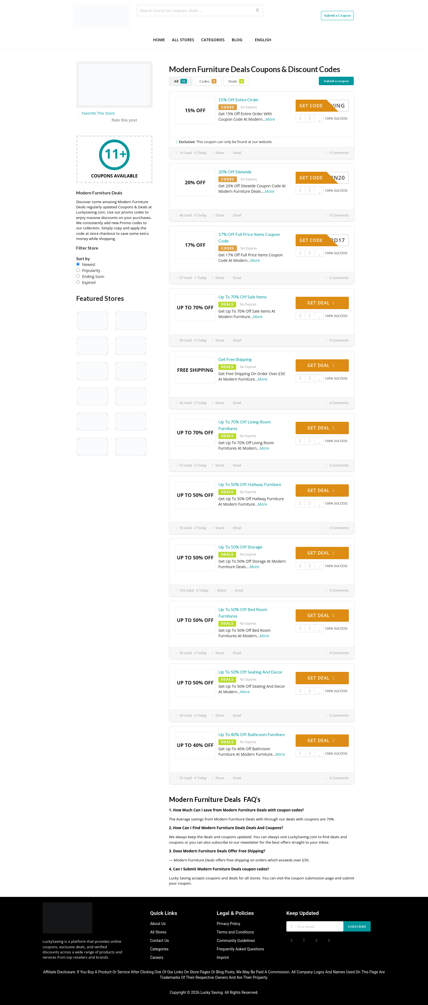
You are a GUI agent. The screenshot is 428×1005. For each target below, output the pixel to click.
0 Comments (337, 152)
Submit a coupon (336, 81)
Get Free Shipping (235, 359)
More (270, 119)
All (180, 81)
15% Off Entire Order (238, 99)
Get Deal (321, 303)
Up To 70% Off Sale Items (242, 296)
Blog (237, 39)
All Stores (183, 39)
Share (217, 152)
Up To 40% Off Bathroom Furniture (251, 734)
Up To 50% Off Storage (240, 546)
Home (159, 39)
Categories (213, 39)
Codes (207, 81)
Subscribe (357, 926)
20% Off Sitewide (234, 171)
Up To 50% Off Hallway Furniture (249, 484)
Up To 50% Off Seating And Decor (250, 671)
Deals (236, 81)
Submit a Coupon (337, 15)
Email (234, 152)
